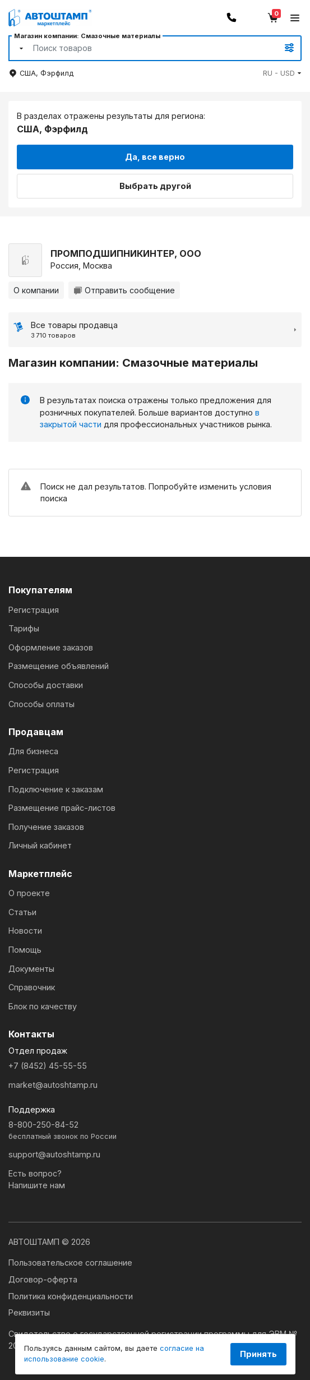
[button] (282, 73)
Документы (31, 968)
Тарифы (23, 628)
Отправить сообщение (124, 290)
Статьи (22, 912)
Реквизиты (29, 1312)
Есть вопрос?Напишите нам (36, 1179)
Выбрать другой (155, 186)
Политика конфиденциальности (70, 1296)
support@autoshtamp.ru (54, 1154)
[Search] (143, 48)
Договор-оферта (42, 1279)
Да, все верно (155, 156)
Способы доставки (45, 685)
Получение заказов (46, 827)
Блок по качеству (42, 1006)
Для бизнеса (33, 751)
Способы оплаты (41, 704)
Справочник (31, 987)
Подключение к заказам (55, 789)
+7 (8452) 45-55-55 (47, 1065)
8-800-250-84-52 (155, 1131)
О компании (36, 290)
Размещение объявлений (58, 666)
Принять (258, 1354)
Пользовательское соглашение (70, 1262)
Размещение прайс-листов (61, 808)
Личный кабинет (40, 845)
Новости (25, 930)
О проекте (29, 893)
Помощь (24, 949)
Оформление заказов (50, 647)
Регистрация (33, 610)
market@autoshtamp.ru (53, 1085)
